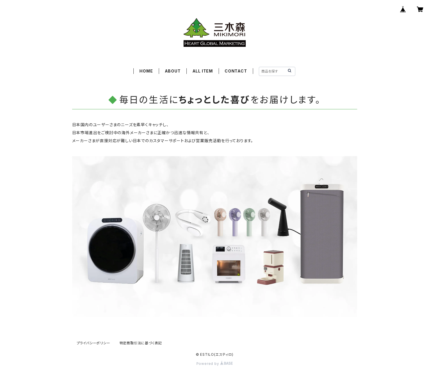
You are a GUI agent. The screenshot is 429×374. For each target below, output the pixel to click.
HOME (146, 71)
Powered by (214, 363)
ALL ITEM (202, 71)
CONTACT (236, 71)
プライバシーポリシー (93, 343)
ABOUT (173, 71)
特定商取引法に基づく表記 (140, 343)
